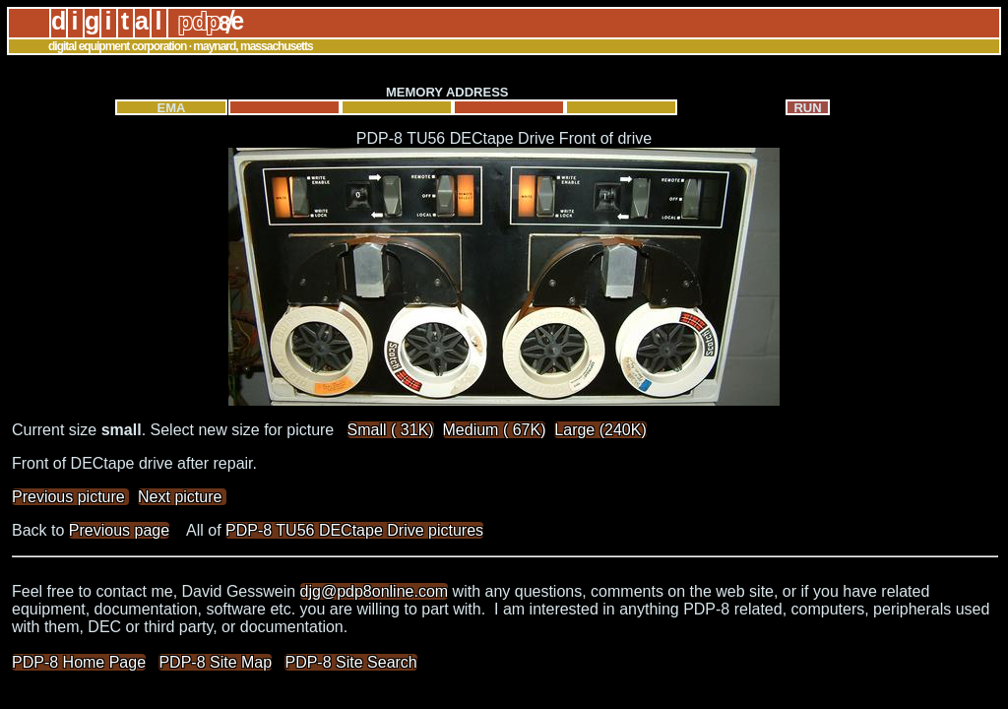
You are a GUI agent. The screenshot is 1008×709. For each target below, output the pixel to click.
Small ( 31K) (390, 429)
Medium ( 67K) (494, 429)
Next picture (182, 496)
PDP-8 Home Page (79, 662)
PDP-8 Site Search (350, 662)
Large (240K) (600, 429)
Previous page (119, 530)
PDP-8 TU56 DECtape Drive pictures (354, 530)
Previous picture (70, 496)
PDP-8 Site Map (215, 662)
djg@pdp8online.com (374, 591)
